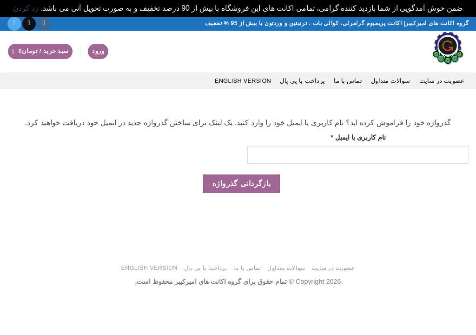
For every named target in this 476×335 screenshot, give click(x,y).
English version (243, 80)
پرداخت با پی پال (302, 80)
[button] (40, 51)
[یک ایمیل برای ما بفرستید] (29, 24)
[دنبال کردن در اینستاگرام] (44, 24)
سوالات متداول (390, 80)
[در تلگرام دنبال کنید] (14, 24)
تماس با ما (348, 80)
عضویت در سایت (441, 80)
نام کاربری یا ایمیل (349, 136)
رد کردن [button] (26, 8)
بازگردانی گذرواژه (241, 184)
